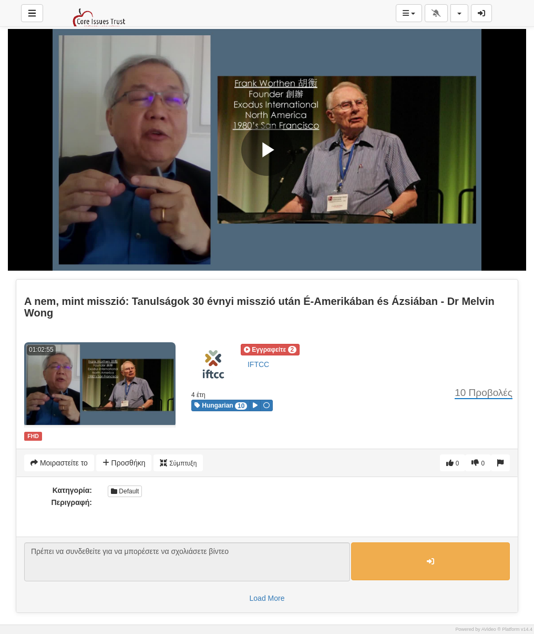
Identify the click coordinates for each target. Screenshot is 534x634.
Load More (267, 598)
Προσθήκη (124, 463)
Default (125, 491)
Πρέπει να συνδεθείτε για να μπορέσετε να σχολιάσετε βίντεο (187, 561)
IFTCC (258, 364)
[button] (270, 349)
